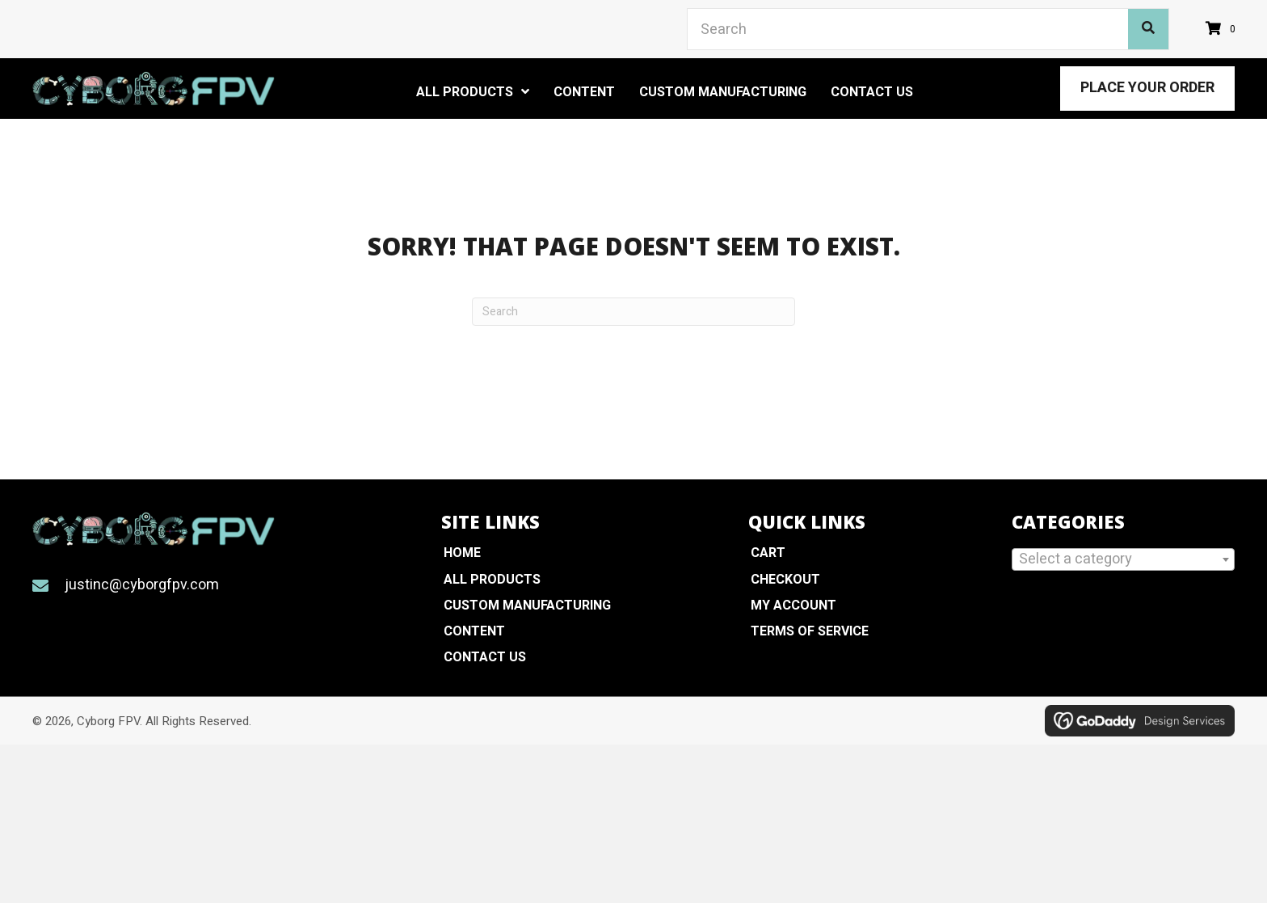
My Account (793, 605)
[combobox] (1123, 559)
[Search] (633, 311)
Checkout (785, 579)
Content (474, 631)
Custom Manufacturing (527, 605)
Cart (768, 553)
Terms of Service (810, 631)
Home (462, 553)
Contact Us (485, 657)
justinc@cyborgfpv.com (142, 585)
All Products (492, 579)
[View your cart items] (1223, 29)
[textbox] (1123, 559)
